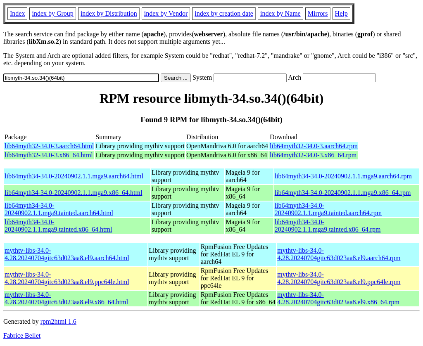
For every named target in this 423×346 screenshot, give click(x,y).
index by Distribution (109, 13)
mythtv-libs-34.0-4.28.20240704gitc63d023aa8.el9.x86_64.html (66, 298)
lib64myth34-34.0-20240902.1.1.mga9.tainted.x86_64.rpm (328, 225)
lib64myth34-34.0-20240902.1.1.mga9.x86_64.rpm (343, 192)
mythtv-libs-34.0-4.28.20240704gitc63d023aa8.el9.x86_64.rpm (338, 298)
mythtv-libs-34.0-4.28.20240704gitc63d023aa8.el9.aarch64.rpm (338, 254)
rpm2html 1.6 (58, 321)
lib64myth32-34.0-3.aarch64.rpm (314, 145)
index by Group (52, 13)
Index (17, 13)
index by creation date (224, 13)
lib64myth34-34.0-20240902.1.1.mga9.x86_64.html (73, 192)
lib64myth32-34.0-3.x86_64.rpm (313, 155)
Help (341, 13)
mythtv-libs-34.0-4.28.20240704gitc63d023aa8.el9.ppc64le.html (67, 278)
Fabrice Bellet (21, 335)
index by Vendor (166, 13)
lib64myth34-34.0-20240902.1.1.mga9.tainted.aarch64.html (59, 209)
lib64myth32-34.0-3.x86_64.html (49, 155)
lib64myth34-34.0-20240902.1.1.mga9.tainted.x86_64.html (58, 225)
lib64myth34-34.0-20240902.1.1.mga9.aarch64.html (74, 176)
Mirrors (318, 13)
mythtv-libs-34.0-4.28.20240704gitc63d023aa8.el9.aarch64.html (67, 254)
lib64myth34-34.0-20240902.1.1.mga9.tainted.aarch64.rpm (328, 209)
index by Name (280, 13)
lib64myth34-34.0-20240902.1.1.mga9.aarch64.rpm (343, 176)
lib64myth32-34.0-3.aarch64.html (49, 145)
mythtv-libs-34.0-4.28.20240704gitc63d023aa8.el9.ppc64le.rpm (338, 278)
